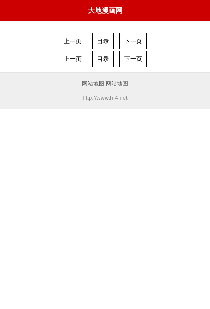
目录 (103, 41)
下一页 (133, 41)
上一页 (73, 41)
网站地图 (93, 83)
